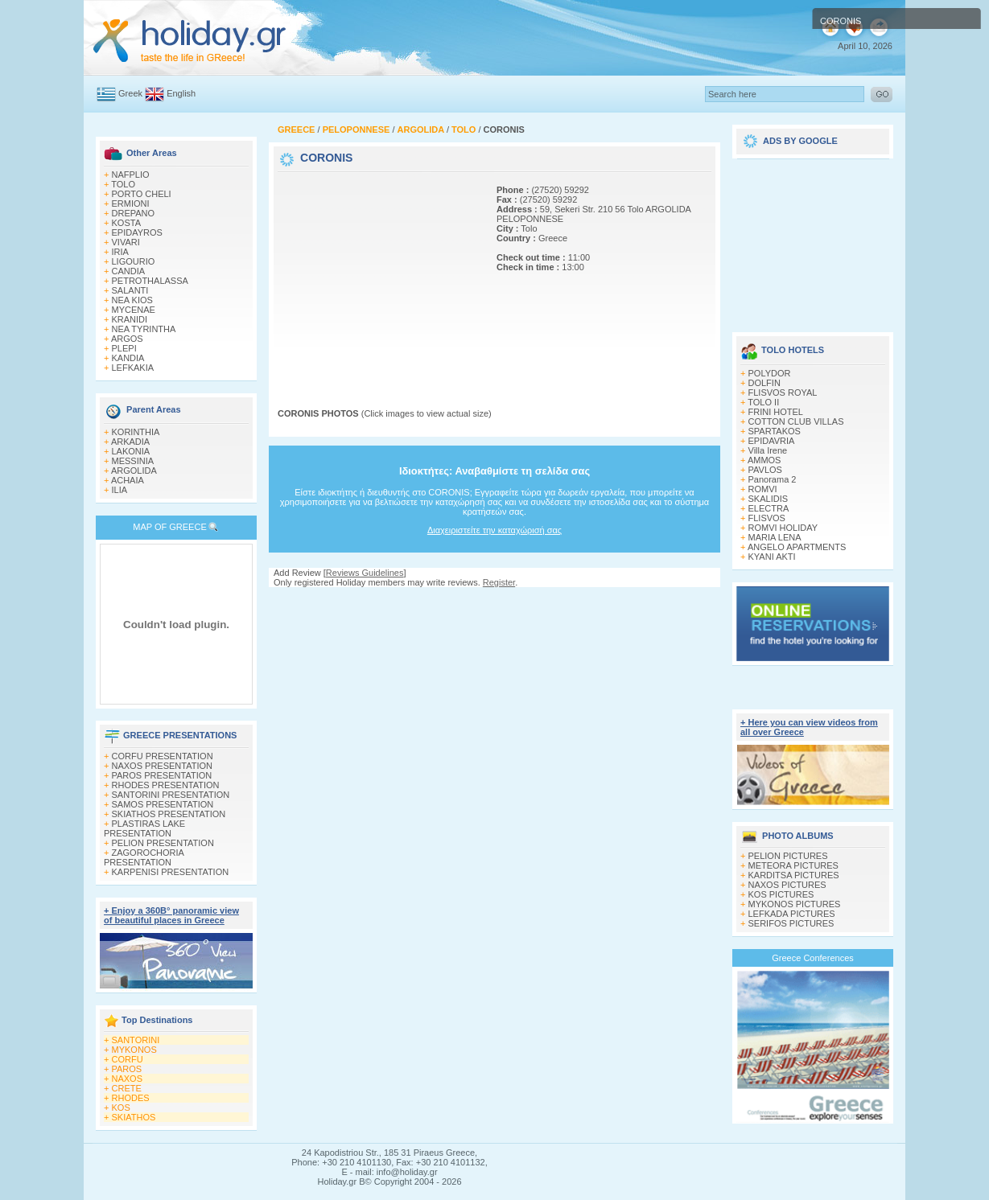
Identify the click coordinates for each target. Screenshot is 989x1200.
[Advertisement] (378, 275)
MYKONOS (134, 1049)
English (181, 93)
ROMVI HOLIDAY (783, 527)
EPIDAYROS (137, 232)
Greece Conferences (813, 958)
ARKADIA (130, 441)
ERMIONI (131, 203)
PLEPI (124, 348)
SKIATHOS (134, 1117)
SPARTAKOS (774, 431)
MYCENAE (133, 309)
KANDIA (128, 358)
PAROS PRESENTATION (162, 775)
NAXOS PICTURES (787, 885)
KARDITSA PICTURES (793, 875)
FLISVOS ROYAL (783, 392)
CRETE (127, 1088)
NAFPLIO (131, 174)
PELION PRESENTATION (163, 843)
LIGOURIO (133, 261)
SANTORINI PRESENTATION (171, 794)
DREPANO (133, 213)
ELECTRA (768, 508)
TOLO (123, 184)
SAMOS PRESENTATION (163, 804)
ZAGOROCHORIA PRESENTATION (143, 857)
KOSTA (126, 223)
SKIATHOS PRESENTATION (169, 814)
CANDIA (129, 271)
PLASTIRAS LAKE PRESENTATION (144, 828)
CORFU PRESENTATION (162, 756)
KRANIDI (130, 319)
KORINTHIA (136, 432)
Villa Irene (768, 450)
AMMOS (764, 460)
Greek (130, 93)
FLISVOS (766, 518)
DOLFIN (764, 383)
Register (499, 582)
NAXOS (127, 1078)
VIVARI (126, 242)
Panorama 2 (772, 479)
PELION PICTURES (788, 856)
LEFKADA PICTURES (791, 913)
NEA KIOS (132, 300)
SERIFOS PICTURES (791, 923)
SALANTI (130, 290)
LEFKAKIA (133, 367)
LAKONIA (131, 451)
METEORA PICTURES (793, 865)
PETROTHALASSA (150, 281)
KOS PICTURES (781, 894)
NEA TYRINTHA (144, 329)
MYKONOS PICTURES (794, 904)
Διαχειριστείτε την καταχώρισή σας (494, 530)
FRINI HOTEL (775, 412)
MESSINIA (133, 461)
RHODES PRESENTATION (166, 785)
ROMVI (762, 489)
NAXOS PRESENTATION (162, 766)
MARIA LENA (775, 537)
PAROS (127, 1069)
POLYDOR (769, 373)
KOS (121, 1107)
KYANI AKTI (772, 556)
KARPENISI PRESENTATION (170, 872)
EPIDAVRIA (771, 441)
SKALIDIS (768, 498)
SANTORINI (136, 1040)
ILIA (120, 490)
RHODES (131, 1098)
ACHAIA (127, 480)
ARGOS (127, 338)
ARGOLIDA (134, 470)
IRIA (120, 252)
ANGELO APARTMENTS (797, 547)
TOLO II (763, 402)
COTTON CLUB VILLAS (796, 421)
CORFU (127, 1059)
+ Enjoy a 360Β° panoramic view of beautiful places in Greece (171, 915)
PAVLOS (765, 470)
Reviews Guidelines (365, 572)
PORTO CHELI (141, 194)
